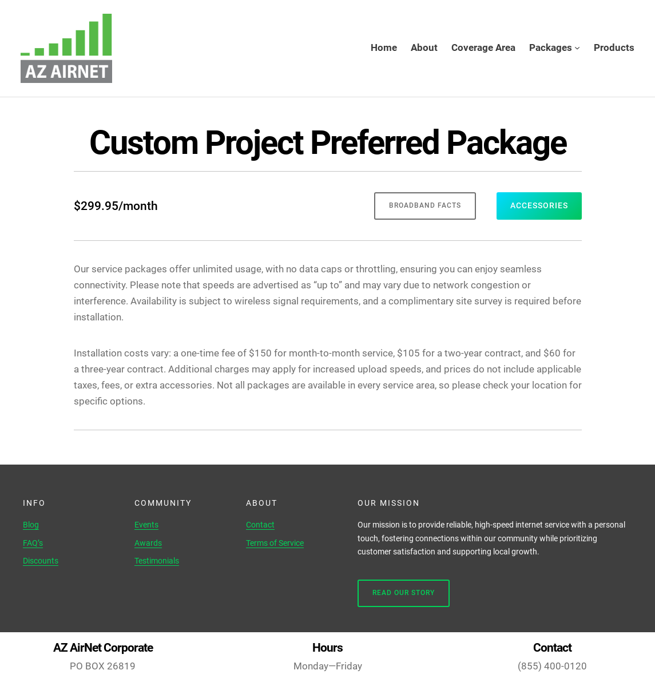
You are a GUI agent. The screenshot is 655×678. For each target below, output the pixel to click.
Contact (260, 524)
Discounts (40, 560)
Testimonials (156, 560)
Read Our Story (403, 593)
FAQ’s (33, 543)
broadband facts (425, 205)
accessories (539, 205)
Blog (31, 524)
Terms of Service (275, 543)
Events (146, 524)
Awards (148, 543)
